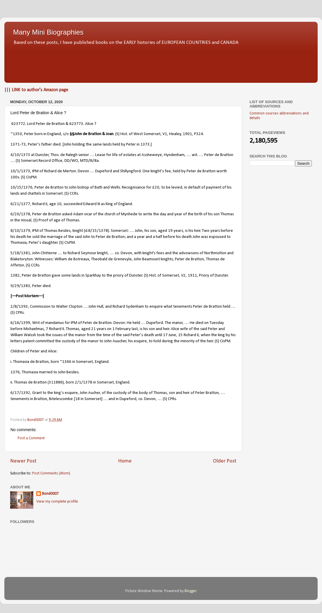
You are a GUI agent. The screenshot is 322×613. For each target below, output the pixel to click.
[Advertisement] (161, 62)
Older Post (224, 461)
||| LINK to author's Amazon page (36, 90)
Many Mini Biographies (48, 32)
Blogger (190, 591)
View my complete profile (57, 501)
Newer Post (23, 461)
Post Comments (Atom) (51, 473)
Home (125, 461)
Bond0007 (50, 494)
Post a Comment (31, 438)
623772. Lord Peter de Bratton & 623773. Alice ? (53, 124)
